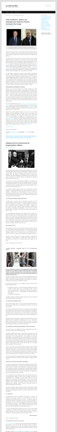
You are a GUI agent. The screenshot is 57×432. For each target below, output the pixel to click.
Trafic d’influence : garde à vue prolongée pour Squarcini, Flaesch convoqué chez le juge (18, 22)
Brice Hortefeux (31, 106)
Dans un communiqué (10, 423)
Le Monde (7, 68)
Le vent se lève (12, 6)
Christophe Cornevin (9, 126)
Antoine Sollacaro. (28, 123)
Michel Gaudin (11, 118)
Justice (7, 133)
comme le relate (34, 66)
